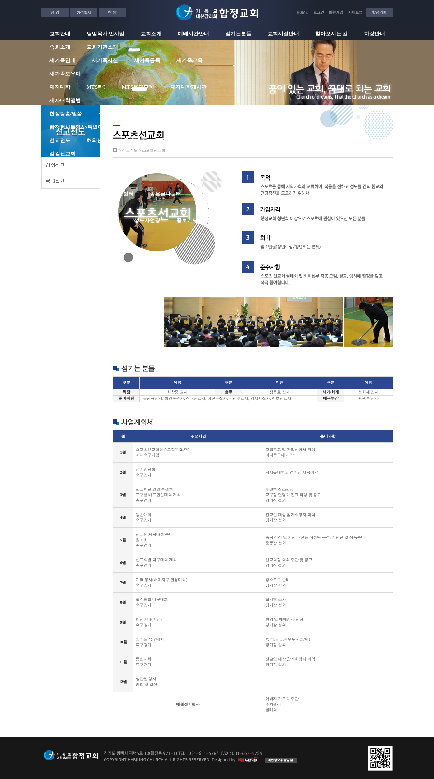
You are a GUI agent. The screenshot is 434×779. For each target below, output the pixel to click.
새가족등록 (147, 60)
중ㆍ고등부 (62, 180)
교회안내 (59, 33)
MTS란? (96, 87)
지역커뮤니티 (65, 193)
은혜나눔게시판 (201, 113)
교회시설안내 (283, 33)
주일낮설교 (111, 113)
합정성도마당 (65, 220)
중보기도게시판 (194, 220)
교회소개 (151, 33)
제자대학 (59, 87)
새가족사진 (105, 60)
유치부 (137, 167)
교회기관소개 (102, 47)
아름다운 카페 (213, 193)
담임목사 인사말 (105, 33)
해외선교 (97, 140)
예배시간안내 (193, 33)
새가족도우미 (65, 73)
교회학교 (59, 167)
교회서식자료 (65, 233)
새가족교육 (189, 60)
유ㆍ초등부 (174, 167)
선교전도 (59, 140)
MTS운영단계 (138, 87)
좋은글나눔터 (165, 193)
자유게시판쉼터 (115, 193)
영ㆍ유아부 (100, 167)
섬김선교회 (62, 153)
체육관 (254, 193)
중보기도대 (174, 140)
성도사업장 (147, 220)
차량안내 (374, 33)
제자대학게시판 (188, 87)
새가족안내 (62, 60)
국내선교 (134, 140)
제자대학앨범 (65, 100)
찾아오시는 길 (331, 33)
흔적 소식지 (100, 207)
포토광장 (59, 207)
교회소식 (107, 220)
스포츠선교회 (218, 140)
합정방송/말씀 (65, 113)
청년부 (99, 180)
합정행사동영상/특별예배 (78, 127)
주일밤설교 (154, 113)
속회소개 (59, 47)
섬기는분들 (238, 33)
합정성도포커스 (247, 220)
